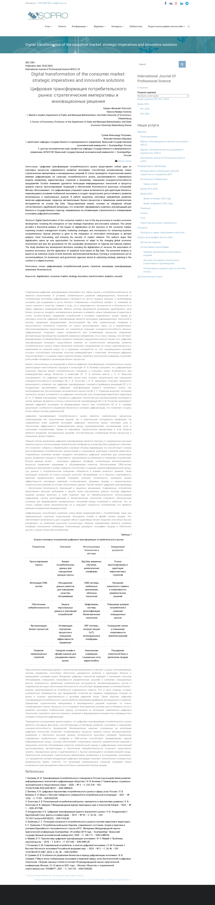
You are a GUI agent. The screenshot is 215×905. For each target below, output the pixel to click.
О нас (47, 26)
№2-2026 (144, 113)
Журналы (99, 26)
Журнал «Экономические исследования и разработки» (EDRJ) (161, 151)
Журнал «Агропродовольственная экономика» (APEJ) (164, 143)
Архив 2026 (143, 104)
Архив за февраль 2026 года (158, 203)
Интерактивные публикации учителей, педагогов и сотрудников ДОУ (159, 173)
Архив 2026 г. (147, 193)
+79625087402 (44, 3)
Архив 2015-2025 (149, 188)
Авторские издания (150, 242)
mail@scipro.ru (59, 3)
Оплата (62, 26)
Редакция (145, 208)
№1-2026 (144, 108)
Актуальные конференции (153, 179)
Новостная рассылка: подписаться (158, 223)
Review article (123, 161)
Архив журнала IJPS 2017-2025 (153, 99)
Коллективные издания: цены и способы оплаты (164, 270)
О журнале (142, 87)
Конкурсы (117, 26)
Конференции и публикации (151, 166)
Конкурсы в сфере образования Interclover (162, 232)
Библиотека (136, 26)
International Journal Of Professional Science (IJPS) (162, 160)
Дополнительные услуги (149, 276)
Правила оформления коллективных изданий (162, 254)
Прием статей (150, 184)
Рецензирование (149, 136)
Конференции (79, 26)
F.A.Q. (143, 218)
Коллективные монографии (154, 247)
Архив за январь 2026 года (157, 198)
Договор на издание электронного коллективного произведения (161, 262)
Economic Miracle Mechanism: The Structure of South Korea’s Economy (54, 876)
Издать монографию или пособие (165, 26)
